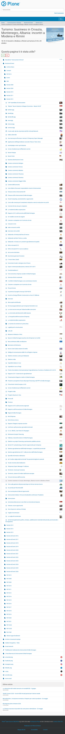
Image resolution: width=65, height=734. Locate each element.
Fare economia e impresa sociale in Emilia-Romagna (35, 274)
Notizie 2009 (9, 88)
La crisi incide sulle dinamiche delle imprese (35, 313)
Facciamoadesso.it (35, 270)
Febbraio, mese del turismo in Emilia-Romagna (35, 438)
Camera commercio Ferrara (15, 167)
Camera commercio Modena (15, 170)
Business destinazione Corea (35, 160)
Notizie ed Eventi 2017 (12, 539)
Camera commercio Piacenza (16, 174)
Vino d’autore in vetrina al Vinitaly (35, 509)
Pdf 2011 (8, 589)
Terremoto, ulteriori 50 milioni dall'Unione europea (35, 474)
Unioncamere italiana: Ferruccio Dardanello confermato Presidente (35, 495)
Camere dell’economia (35, 185)
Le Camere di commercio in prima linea (18, 323)
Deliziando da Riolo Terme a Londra (35, 238)
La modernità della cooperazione (35, 210)
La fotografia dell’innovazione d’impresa (35, 317)
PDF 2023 (9, 628)
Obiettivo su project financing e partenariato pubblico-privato (35, 441)
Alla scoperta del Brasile (35, 302)
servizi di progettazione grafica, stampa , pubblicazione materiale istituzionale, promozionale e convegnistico (31, 520)
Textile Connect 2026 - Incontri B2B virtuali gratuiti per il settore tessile (21, 693)
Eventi (8, 77)
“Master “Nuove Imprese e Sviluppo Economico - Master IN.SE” (35, 106)
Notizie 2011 (9, 95)
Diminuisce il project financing (35, 434)
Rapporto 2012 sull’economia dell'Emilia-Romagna (35, 213)
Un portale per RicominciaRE (35, 488)
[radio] (3, 55)
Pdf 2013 (8, 575)
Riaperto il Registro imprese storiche (35, 423)
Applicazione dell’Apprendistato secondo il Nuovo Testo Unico (35, 142)
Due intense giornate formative (35, 256)
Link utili (10, 331)
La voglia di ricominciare (35, 516)
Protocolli (10, 398)
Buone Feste (35, 156)
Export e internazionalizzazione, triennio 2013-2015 (35, 267)
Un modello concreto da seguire (35, 217)
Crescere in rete (35, 224)
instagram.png (33, 664)
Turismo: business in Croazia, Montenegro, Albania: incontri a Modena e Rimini (35, 481)
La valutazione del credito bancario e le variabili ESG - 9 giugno (19, 688)
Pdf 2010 (8, 585)
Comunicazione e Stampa (14, 22)
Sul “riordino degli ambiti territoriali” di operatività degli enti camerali (35, 459)
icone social (8, 678)
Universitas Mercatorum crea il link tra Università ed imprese (35, 502)
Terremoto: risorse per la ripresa (35, 470)
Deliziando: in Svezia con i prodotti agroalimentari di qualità (35, 242)
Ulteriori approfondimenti (13, 635)
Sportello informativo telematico (35, 456)
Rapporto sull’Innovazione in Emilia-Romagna (35, 409)
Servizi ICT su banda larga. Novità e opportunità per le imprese (35, 445)
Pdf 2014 (8, 74)
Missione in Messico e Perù (35, 334)
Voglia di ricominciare (35, 512)
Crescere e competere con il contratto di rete (35, 220)
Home (3, 22)
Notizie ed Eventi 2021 (12, 553)
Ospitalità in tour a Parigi (35, 367)
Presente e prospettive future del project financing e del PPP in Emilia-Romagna (35, 381)
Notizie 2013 (9, 525)
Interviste (10, 298)
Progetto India (35, 391)
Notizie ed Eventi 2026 (12, 571)
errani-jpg (35, 121)
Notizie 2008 (9, 84)
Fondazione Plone (35, 721)
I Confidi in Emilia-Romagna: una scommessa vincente (35, 281)
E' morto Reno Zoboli (35, 259)
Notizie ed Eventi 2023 (12, 561)
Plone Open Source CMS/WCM (10, 721)
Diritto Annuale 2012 (35, 245)
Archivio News (10, 67)
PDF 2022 (9, 625)
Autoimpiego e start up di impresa (35, 145)
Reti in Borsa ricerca (35, 420)
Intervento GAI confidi (35, 231)
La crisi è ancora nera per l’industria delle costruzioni (35, 309)
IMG (7, 81)
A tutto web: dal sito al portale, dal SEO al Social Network (35, 131)
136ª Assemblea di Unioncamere (35, 103)
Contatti (8, 70)
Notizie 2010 (9, 92)
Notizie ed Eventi (28, 22)
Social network (9, 646)
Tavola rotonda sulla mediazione (35, 463)
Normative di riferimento (14, 345)
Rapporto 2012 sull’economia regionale (35, 406)
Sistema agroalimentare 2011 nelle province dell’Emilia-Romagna (35, 452)
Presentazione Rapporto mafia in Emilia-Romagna (35, 377)
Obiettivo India (35, 360)
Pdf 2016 (8, 603)
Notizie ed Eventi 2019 (12, 546)
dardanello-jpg (35, 117)
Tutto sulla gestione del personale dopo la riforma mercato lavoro (35, 484)
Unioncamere (11, 498)
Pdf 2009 (8, 582)
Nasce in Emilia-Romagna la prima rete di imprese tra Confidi (35, 338)
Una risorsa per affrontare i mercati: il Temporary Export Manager (35, 138)
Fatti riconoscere (59, 13)
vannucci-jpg (35, 128)
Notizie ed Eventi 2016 (12, 536)
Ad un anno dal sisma (35, 252)
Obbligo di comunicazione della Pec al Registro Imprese (35, 352)
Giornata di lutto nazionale (35, 277)
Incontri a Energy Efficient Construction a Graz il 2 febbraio (35, 295)
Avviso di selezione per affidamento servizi (35, 149)
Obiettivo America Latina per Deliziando (35, 356)
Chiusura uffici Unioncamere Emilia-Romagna (35, 195)
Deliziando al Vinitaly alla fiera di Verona (35, 235)
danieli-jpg (35, 113)
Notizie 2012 (39, 22)
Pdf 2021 (8, 621)
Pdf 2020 (8, 618)
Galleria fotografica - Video (12, 643)
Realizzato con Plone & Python (32, 725)
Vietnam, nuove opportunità (35, 506)
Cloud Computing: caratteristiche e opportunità (35, 199)
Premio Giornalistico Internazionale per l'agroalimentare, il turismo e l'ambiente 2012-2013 (35, 370)
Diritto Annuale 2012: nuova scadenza (35, 249)
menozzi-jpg (35, 124)
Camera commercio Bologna (15, 163)
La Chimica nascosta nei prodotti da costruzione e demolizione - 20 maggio (23, 708)
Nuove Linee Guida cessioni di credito (35, 349)
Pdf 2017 (8, 607)
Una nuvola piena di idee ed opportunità (35, 491)
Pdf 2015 (8, 600)
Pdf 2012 (8, 593)
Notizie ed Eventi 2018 (12, 543)
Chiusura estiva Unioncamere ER (35, 191)
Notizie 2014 (9, 528)
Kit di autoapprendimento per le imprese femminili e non (35, 306)
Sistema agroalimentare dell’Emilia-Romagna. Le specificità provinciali (35, 449)
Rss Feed (8, 632)
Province (10, 402)
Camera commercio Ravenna (15, 177)
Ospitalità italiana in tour (35, 363)
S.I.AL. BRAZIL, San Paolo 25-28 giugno (35, 431)
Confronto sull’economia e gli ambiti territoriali (35, 427)
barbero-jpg (35, 110)
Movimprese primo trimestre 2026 (12, 703)
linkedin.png (33, 668)
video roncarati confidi (35, 228)
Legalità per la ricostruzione (35, 327)
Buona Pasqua (35, 153)
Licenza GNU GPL (58, 721)
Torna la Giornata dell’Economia (35, 477)
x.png (33, 671)
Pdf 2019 (8, 614)
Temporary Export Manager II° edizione (35, 466)
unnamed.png (33, 657)
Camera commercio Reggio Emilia (17, 181)
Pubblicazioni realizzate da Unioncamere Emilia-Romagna (20, 650)
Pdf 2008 (8, 578)
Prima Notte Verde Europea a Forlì (35, 384)
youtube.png (33, 675)
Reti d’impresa (35, 417)
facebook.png (33, 661)
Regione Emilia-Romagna (14, 413)
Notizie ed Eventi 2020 (12, 550)
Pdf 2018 (8, 610)
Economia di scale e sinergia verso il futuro (35, 263)
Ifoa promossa (35, 288)
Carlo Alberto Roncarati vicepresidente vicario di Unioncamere (35, 188)
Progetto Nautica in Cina (35, 395)
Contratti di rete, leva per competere (35, 206)
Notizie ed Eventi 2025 (12, 568)
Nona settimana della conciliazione (35, 341)
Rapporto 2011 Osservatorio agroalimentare (35, 374)
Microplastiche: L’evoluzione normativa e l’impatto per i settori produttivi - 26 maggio (25, 698)
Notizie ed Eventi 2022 (12, 557)
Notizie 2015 (9, 532)
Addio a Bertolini (35, 135)
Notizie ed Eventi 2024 (12, 564)
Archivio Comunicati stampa (12, 639)
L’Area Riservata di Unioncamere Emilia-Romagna (18, 653)
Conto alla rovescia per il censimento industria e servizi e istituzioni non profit (35, 202)
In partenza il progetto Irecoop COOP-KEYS (35, 292)
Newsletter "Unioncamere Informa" (33, 60)
